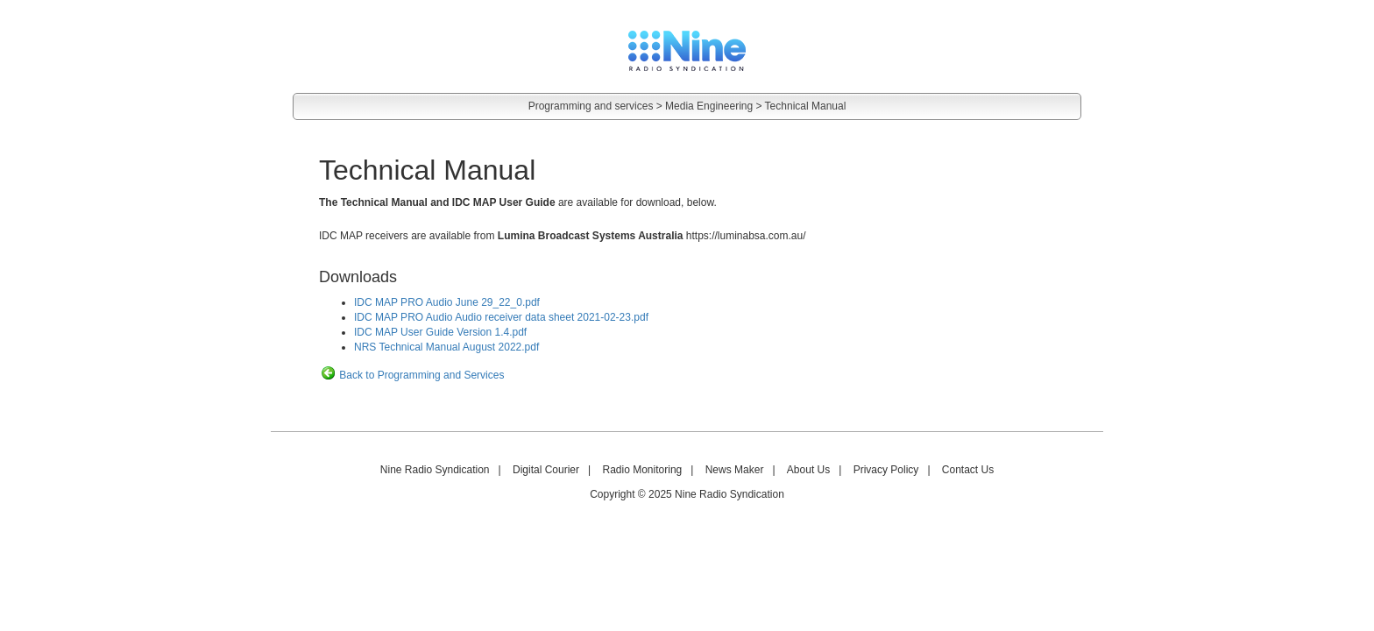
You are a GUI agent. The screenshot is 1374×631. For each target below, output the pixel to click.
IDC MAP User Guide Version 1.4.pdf (440, 332)
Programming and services (591, 106)
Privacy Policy (886, 470)
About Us (808, 470)
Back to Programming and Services (411, 375)
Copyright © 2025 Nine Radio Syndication (687, 494)
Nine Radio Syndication (435, 470)
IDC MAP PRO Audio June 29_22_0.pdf (447, 302)
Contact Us (968, 470)
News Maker (734, 470)
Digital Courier (546, 470)
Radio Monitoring (643, 470)
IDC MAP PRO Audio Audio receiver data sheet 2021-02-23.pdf (501, 317)
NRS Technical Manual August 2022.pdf (446, 347)
